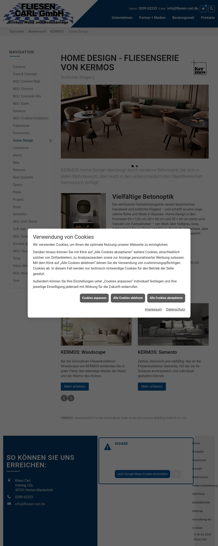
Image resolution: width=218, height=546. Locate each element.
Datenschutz (175, 290)
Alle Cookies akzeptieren (166, 278)
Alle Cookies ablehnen (128, 278)
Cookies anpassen (94, 278)
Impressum (153, 290)
